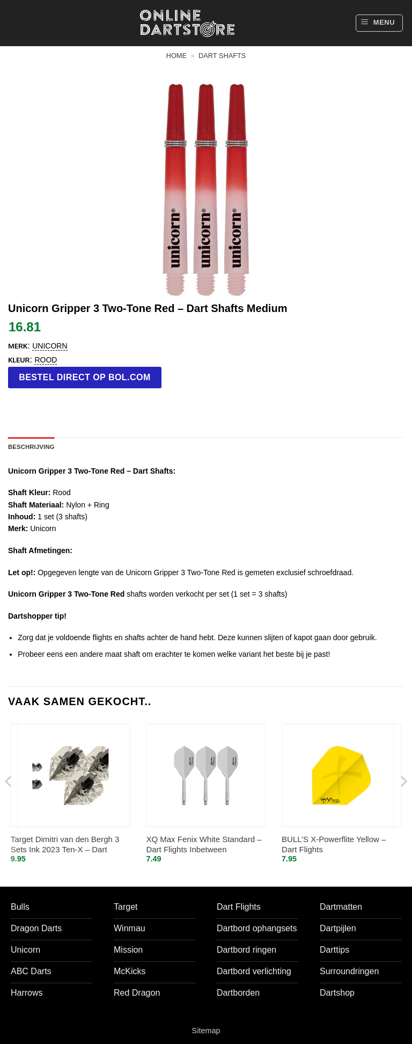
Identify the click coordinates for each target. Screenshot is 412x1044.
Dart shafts (222, 56)
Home (176, 56)
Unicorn (49, 346)
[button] (379, 23)
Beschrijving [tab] (31, 447)
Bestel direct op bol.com (85, 377)
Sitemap (206, 1030)
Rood (45, 360)
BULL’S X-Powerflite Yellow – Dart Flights (334, 844)
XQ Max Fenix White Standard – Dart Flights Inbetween (203, 844)
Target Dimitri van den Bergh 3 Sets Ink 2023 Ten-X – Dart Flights (65, 845)
